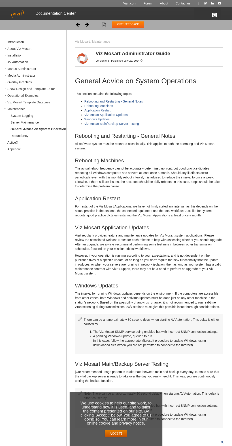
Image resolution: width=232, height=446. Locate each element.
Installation (15, 55)
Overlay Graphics (19, 82)
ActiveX (12, 142)
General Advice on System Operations (39, 129)
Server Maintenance (25, 122)
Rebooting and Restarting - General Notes (113, 101)
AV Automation (17, 62)
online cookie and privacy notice (115, 423)
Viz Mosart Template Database (28, 102)
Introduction (15, 42)
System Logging (22, 115)
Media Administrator (21, 75)
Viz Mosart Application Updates (106, 115)
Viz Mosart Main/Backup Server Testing (111, 124)
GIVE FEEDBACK (128, 24)
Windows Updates (97, 119)
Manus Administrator (21, 69)
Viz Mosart (82, 41)
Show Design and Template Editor (31, 89)
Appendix (14, 149)
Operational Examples (22, 95)
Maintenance (16, 109)
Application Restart (97, 110)
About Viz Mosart (19, 48)
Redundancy (19, 136)
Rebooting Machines (98, 106)
